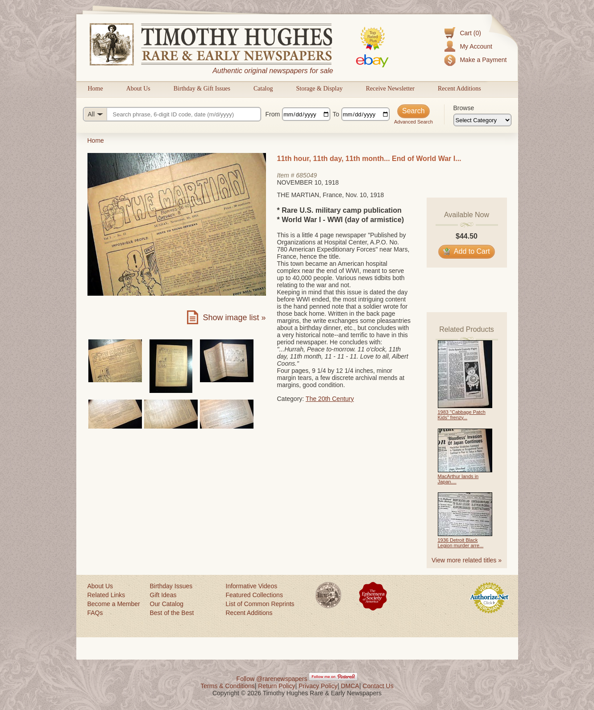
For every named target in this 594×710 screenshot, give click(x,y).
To (335, 114)
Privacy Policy (318, 685)
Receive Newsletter (390, 88)
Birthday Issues (171, 586)
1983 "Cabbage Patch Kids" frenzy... (462, 414)
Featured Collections (254, 595)
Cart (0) (470, 33)
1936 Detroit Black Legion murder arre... (461, 542)
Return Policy (276, 685)
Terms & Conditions (227, 685)
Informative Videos (252, 586)
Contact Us (377, 685)
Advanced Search (413, 121)
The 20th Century (330, 398)
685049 (306, 175)
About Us (138, 88)
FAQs (95, 612)
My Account (476, 46)
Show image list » (234, 317)
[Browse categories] (482, 120)
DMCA (350, 685)
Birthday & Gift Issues (202, 88)
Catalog (263, 88)
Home (95, 88)
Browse (463, 107)
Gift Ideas (163, 595)
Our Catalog (166, 603)
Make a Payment (483, 59)
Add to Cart (466, 251)
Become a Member (113, 603)
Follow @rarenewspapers (272, 678)
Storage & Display (319, 88)
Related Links (106, 595)
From (273, 114)
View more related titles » (467, 560)
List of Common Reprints (260, 603)
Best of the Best (172, 612)
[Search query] (172, 114)
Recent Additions (459, 88)
